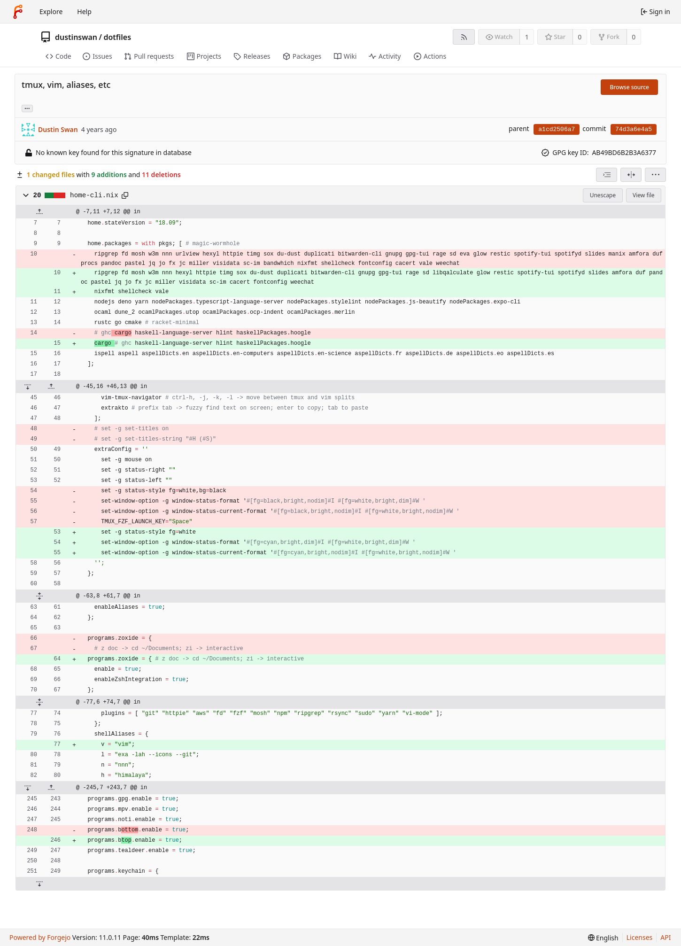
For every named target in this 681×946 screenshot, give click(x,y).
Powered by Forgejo (39, 937)
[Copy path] (125, 195)
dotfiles (117, 37)
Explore (50, 11)
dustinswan (76, 37)
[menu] (655, 175)
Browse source (629, 87)
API (665, 937)
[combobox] (606, 175)
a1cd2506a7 (556, 129)
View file (643, 195)
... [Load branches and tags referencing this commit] (27, 108)
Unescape (603, 195)
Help (84, 11)
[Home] (18, 11)
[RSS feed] (464, 37)
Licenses (640, 937)
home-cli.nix (94, 195)
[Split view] (631, 175)
